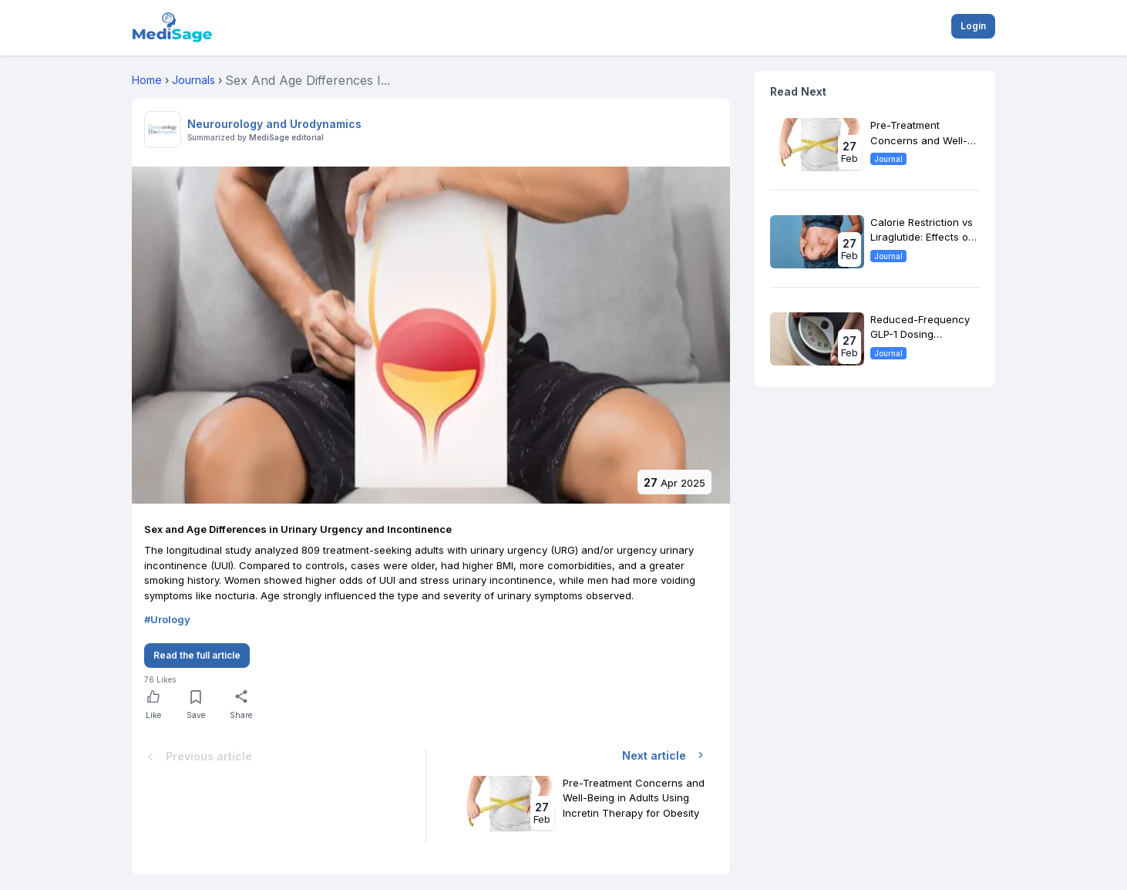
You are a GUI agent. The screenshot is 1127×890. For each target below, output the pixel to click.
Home (147, 79)
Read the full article (197, 655)
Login (973, 26)
